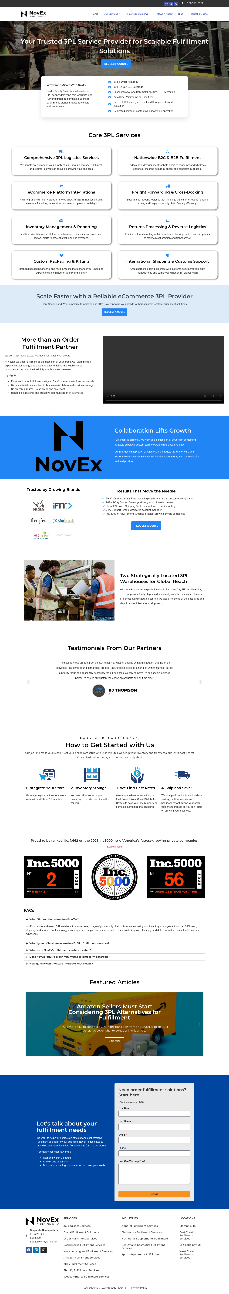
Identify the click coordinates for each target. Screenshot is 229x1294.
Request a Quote (198, 14)
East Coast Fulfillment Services (186, 1235)
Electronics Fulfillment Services (141, 1232)
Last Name (125, 1121)
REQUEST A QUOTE (114, 312)
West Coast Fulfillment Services (186, 1254)
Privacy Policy (139, 1288)
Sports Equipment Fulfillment (140, 1254)
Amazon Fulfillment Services (82, 1257)
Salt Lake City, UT (190, 1244)
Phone (123, 1148)
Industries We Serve (138, 14)
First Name (125, 1108)
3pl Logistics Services (77, 1225)
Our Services (112, 14)
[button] (28, 682)
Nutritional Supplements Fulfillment (144, 1238)
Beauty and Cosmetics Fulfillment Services (143, 1246)
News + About (165, 14)
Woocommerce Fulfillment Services (86, 1276)
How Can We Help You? (131, 1161)
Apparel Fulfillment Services (139, 1225)
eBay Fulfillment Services (80, 1263)
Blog (180, 14)
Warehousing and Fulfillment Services (88, 1251)
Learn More (114, 846)
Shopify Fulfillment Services (81, 1270)
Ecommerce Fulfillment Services (84, 1244)
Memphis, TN (187, 1225)
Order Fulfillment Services (80, 1238)
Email (122, 1134)
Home (94, 14)
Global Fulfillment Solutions (81, 1232)
